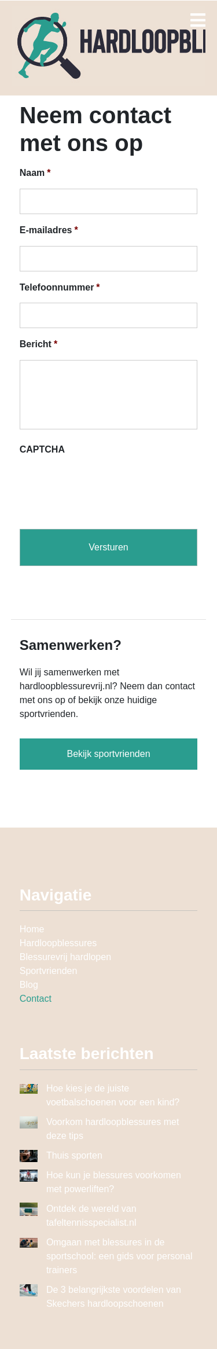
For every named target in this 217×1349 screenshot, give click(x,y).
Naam (35, 173)
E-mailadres (49, 230)
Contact (36, 999)
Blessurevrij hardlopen (65, 957)
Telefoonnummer (60, 287)
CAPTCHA (42, 449)
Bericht (38, 344)
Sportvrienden (49, 971)
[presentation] (108, 487)
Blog (29, 985)
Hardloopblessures (58, 943)
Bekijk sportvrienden (108, 754)
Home (32, 929)
